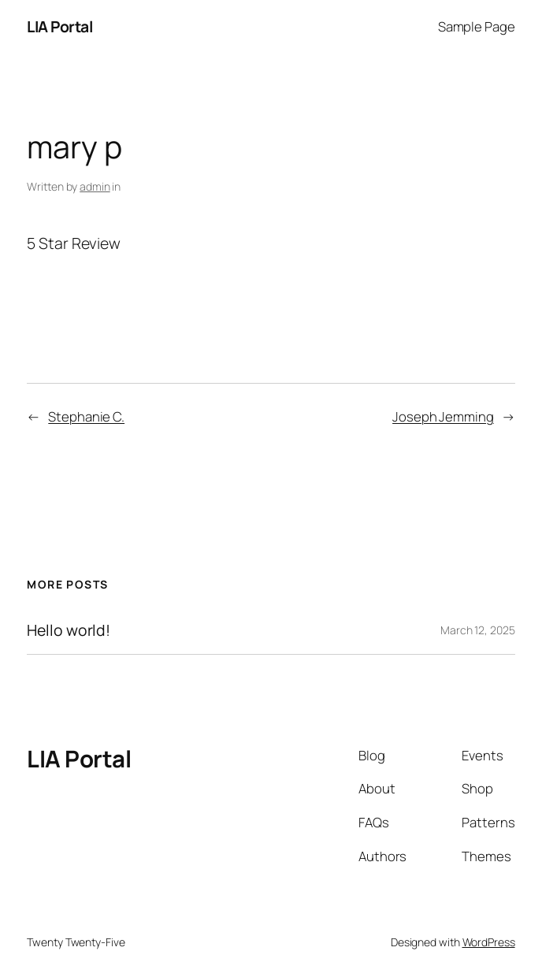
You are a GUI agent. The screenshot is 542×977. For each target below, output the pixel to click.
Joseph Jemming (443, 416)
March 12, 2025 (477, 629)
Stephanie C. (86, 416)
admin (95, 186)
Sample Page (476, 26)
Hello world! (68, 630)
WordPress (488, 941)
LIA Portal (59, 26)
